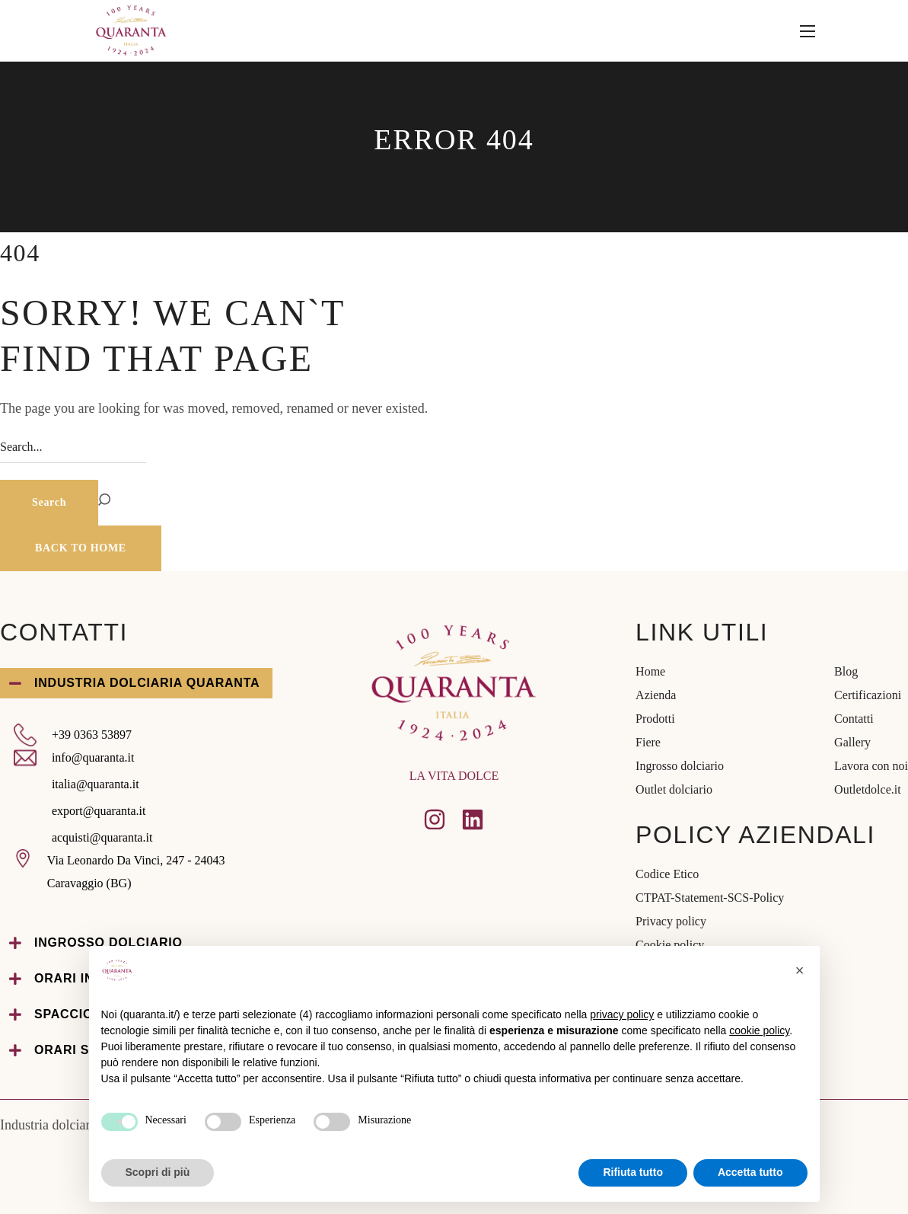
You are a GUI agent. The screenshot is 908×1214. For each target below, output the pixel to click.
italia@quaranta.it (95, 784)
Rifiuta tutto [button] (633, 1172)
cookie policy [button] (759, 1030)
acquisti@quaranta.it (102, 837)
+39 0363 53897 (92, 734)
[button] (80, 548)
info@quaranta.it (93, 757)
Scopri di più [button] (158, 1172)
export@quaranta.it (99, 810)
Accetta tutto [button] (750, 1172)
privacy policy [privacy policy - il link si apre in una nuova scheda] (622, 1014)
